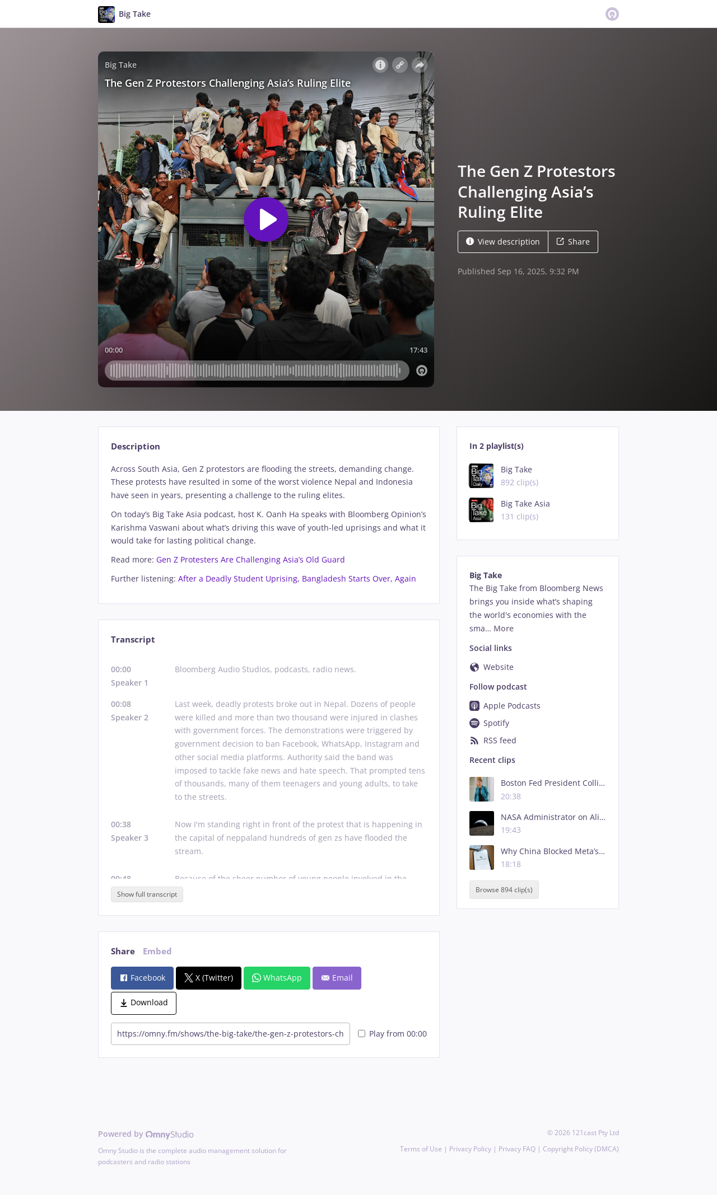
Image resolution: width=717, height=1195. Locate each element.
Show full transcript (147, 894)
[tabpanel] (268, 523)
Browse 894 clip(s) (504, 889)
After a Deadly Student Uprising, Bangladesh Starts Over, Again (297, 578)
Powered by (146, 1133)
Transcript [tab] (133, 639)
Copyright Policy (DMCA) (581, 1149)
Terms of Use (421, 1149)
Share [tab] (123, 951)
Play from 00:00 (392, 1033)
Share (573, 241)
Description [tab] (135, 446)
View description (503, 241)
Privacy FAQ (517, 1149)
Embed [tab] (157, 951)
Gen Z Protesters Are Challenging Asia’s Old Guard (250, 559)
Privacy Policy (470, 1149)
